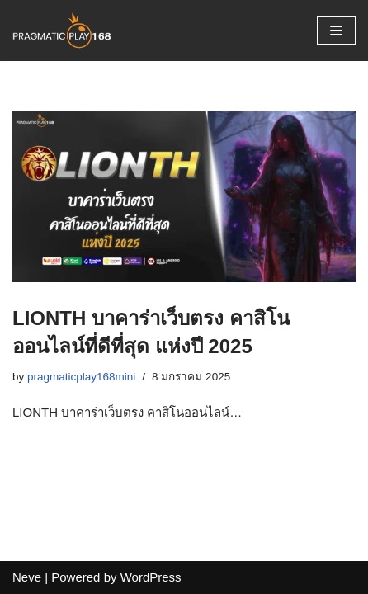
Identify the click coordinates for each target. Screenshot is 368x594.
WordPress (151, 577)
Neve (26, 577)
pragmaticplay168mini (81, 376)
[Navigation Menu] (336, 30)
